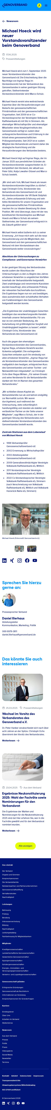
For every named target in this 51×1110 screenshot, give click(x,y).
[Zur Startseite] (14, 5)
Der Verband (7, 871)
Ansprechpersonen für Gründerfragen (18, 999)
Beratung (6, 917)
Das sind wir (7, 865)
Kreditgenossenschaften (12, 949)
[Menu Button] (46, 5)
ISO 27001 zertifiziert (11, 1090)
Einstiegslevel (8, 1012)
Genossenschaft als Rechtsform (15, 991)
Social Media (7, 1055)
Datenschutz (25, 1076)
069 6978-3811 (9, 631)
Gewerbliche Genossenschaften (15, 957)
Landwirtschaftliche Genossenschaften (18, 953)
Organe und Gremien (11, 875)
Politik (4, 1043)
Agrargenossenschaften (12, 960)
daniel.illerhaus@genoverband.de (19, 635)
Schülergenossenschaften (13, 964)
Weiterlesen (11, 740)
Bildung (5, 925)
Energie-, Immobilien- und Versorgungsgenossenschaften (15, 969)
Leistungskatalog (9, 932)
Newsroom (10, 21)
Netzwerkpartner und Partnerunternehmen (19, 886)
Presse (5, 1040)
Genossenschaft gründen (13, 981)
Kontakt (5, 1076)
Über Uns (6, 1015)
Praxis (4, 1047)
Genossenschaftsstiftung (12, 890)
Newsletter (6, 1058)
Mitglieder (6, 943)
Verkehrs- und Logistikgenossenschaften (19, 974)
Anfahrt (14, 1076)
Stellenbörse (7, 1023)
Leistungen (7, 904)
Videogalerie (7, 1051)
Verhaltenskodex (9, 893)
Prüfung (5, 914)
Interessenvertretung (11, 921)
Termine (5, 1062)
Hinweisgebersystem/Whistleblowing (18, 1085)
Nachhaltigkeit (8, 897)
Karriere (5, 1006)
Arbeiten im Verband (10, 1019)
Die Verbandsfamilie (10, 882)
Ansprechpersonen (10, 878)
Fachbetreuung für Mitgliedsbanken (16, 936)
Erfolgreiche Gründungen (12, 987)
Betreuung (6, 910)
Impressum (38, 1076)
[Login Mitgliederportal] (39, 5)
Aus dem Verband (9, 1036)
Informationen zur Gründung (14, 995)
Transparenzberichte (11, 1080)
